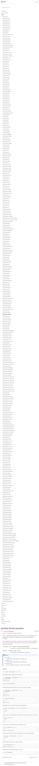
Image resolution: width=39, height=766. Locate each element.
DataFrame (3, 603)
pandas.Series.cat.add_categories (9, 537)
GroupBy (3, 614)
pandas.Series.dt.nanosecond (8, 364)
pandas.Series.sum (6, 205)
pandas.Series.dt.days (6, 421)
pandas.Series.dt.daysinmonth (8, 389)
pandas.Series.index (6, 18)
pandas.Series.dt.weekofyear (8, 367)
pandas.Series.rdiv (6, 102)
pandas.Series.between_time (8, 341)
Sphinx (11, 764)
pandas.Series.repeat (6, 312)
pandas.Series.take (6, 257)
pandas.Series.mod (6, 93)
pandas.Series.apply (6, 130)
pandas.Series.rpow (6, 109)
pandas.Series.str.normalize (7, 471)
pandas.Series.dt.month (7, 353)
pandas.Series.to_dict (6, 583)
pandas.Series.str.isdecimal (7, 524)
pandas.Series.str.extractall (7, 451)
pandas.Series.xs (6, 80)
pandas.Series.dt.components (8, 428)
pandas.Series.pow (6, 95)
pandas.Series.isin (6, 241)
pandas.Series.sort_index (7, 301)
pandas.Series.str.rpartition (7, 485)
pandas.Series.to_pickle (7, 580)
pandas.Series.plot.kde (7, 572)
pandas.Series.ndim (6, 29)
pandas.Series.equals (6, 232)
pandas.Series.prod (6, 194)
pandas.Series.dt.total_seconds (8, 432)
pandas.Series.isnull (6, 284)
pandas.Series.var (6, 207)
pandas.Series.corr (6, 159)
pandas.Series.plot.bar (7, 564)
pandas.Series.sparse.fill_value (8, 551)
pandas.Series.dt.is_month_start (8, 376)
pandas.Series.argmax (7, 296)
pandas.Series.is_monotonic (8, 216)
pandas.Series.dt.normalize (7, 403)
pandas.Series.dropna (6, 275)
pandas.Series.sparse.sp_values (8, 553)
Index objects (3, 608)
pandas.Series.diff (6, 173)
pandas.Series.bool (6, 50)
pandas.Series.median (7, 184)
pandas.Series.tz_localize (7, 337)
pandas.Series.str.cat (6, 437)
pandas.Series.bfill (6, 273)
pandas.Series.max (6, 180)
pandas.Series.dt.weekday (7, 371)
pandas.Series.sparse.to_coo (8, 556)
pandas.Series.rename (7, 248)
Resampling (3, 615)
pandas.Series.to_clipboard (7, 597)
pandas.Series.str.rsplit (7, 494)
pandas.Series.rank (6, 198)
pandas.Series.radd (6, 96)
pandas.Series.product (7, 127)
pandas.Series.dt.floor (7, 408)
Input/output (3, 11)
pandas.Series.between (7, 155)
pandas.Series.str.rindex (7, 481)
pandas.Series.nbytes (6, 27)
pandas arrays (3, 605)
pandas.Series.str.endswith (7, 448)
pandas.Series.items (6, 71)
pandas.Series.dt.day (6, 355)
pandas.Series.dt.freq (6, 394)
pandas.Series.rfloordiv (7, 105)
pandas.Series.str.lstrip (7, 467)
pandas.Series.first (6, 234)
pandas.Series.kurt (6, 177)
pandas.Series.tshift (6, 342)
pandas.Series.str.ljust (6, 464)
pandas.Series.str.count (7, 442)
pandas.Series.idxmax (6, 237)
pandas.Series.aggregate (7, 134)
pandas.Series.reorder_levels (8, 298)
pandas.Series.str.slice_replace (8, 490)
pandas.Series (5, 16)
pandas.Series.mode (6, 187)
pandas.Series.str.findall (7, 455)
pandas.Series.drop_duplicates (8, 228)
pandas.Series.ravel (6, 310)
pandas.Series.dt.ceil (6, 410)
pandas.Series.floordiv (7, 91)
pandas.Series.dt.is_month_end (8, 378)
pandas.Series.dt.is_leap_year (8, 387)
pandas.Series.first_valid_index (8, 330)
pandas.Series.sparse (7, 757)
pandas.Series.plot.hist (7, 571)
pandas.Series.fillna (6, 278)
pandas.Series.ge (6, 121)
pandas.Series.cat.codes (7, 531)
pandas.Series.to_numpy (7, 52)
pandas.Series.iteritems (7, 73)
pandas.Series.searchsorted (8, 309)
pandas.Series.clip (6, 157)
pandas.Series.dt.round (7, 407)
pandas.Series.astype (6, 43)
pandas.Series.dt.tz (6, 392)
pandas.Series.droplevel (7, 227)
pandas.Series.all (6, 150)
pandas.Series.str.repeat (7, 476)
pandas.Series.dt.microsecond (8, 362)
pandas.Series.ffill (6, 276)
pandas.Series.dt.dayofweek (8, 369)
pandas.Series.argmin (6, 294)
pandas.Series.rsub (6, 98)
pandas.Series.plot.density (7, 569)
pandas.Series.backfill (6, 271)
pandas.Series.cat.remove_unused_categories (11, 540)
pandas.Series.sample (6, 253)
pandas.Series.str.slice (6, 489)
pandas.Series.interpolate (7, 280)
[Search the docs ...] (19, 7)
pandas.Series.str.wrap (7, 506)
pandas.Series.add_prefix (7, 266)
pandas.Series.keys (6, 75)
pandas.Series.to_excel (7, 585)
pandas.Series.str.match (7, 469)
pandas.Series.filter (6, 269)
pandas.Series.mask (6, 264)
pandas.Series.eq (6, 125)
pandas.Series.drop (6, 225)
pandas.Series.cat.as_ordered (8, 544)
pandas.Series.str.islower (7, 517)
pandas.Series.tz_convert (7, 335)
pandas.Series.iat (6, 64)
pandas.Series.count (6, 161)
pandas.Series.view (6, 316)
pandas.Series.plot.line (7, 574)
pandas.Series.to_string (7, 596)
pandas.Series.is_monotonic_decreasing (10, 219)
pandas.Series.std (6, 203)
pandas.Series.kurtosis (7, 209)
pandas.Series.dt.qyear (7, 416)
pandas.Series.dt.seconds (7, 423)
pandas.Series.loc (6, 66)
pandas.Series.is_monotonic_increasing (10, 218)
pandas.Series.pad (6, 289)
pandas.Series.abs (6, 148)
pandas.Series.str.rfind (7, 480)
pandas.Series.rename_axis (7, 250)
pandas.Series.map (6, 137)
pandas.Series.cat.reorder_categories (9, 535)
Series (2, 14)
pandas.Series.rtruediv (7, 104)
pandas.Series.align (6, 223)
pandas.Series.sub (6, 84)
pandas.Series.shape (6, 25)
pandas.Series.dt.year (6, 351)
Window (3, 612)
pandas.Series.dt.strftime (7, 405)
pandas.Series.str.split (6, 492)
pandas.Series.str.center (7, 439)
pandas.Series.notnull (6, 287)
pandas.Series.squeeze (7, 314)
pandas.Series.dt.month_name (8, 412)
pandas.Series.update (6, 323)
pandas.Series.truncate (7, 260)
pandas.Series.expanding (7, 143)
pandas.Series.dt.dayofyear (7, 373)
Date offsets (3, 610)
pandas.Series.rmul (6, 100)
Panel (2, 607)
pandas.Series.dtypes (6, 39)
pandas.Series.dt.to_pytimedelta (8, 430)
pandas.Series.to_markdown (8, 601)
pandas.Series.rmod (6, 107)
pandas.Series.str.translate (7, 503)
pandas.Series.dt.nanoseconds (8, 426)
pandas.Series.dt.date (6, 346)
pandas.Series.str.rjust (7, 483)
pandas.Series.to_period (7, 54)
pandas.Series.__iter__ (6, 70)
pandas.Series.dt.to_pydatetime (8, 398)
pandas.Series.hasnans (7, 36)
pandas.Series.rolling (6, 141)
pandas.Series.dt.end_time (7, 419)
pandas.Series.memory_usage (8, 34)
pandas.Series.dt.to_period (7, 396)
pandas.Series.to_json (6, 594)
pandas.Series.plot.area (7, 562)
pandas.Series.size (6, 30)
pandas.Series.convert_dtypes (8, 45)
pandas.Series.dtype (6, 23)
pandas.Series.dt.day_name (8, 414)
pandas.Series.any (6, 152)
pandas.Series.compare (7, 319)
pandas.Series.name (6, 41)
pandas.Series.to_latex (7, 599)
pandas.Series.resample (7, 334)
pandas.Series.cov (6, 162)
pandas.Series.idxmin (6, 239)
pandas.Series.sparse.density (8, 549)
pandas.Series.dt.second (7, 360)
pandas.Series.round (6, 114)
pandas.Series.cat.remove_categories (9, 539)
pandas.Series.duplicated (7, 230)
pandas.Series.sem (6, 200)
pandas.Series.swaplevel (7, 303)
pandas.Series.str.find (6, 453)
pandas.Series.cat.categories (8, 528)
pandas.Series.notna (6, 285)
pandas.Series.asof (6, 326)
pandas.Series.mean (6, 182)
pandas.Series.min (6, 186)
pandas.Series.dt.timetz (7, 350)
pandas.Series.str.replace (7, 478)
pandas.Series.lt (5, 116)
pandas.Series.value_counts (8, 221)
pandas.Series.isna (6, 282)
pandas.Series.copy (6, 48)
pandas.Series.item (6, 79)
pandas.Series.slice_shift (7, 344)
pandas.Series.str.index (7, 458)
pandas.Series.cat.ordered (7, 530)
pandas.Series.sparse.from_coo (8, 555)
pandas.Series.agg (6, 132)
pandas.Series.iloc (6, 68)
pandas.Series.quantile (7, 196)
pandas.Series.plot (6, 560)
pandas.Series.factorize (7, 175)
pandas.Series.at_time (7, 339)
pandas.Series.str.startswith (8, 496)
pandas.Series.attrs (6, 558)
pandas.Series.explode (7, 307)
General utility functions (5, 621)
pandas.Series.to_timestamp (8, 55)
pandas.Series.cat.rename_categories (9, 533)
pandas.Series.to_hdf (6, 590)
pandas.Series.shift (6, 328)
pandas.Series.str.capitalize (7, 433)
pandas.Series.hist (6, 578)
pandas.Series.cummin (7, 166)
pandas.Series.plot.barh (7, 565)
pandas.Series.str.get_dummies (8, 526)
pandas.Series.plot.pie (7, 576)
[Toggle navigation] (36, 2)
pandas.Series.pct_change (7, 193)
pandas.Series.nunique (7, 212)
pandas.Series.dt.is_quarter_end (8, 382)
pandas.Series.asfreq (6, 325)
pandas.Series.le (5, 120)
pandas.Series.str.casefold (7, 435)
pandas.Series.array (6, 20)
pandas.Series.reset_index (7, 252)
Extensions (3, 623)
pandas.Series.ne (6, 123)
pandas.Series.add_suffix (7, 268)
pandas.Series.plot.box (7, 567)
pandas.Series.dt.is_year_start (8, 383)
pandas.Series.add (6, 82)
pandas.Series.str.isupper (7, 519)
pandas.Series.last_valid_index (8, 332)
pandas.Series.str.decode (7, 444)
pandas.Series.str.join (6, 460)
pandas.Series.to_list (6, 57)
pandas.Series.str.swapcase (7, 499)
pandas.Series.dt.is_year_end (8, 385)
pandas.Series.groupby (7, 139)
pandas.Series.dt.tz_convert (8, 401)
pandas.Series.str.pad (6, 473)
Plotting (2, 619)
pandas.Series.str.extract (7, 449)
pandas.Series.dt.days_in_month (8, 391)
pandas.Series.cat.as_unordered (8, 546)
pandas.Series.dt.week (7, 366)
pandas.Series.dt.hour (7, 357)
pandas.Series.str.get (6, 457)
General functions (4, 12)
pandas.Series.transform (7, 136)
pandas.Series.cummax (7, 164)
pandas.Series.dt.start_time (8, 417)
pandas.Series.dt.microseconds (8, 424)
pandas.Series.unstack (7, 305)
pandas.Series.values (6, 22)
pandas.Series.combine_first (8, 112)
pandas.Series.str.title (6, 501)
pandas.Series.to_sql (6, 592)
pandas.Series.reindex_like (7, 246)
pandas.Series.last (6, 243)
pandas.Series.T (5, 32)
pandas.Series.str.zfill (6, 508)
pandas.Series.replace (6, 291)
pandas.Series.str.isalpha (7, 512)
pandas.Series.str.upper (7, 505)
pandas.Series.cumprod (7, 168)
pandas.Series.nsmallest (7, 191)
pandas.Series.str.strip (7, 498)
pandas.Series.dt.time (6, 348)
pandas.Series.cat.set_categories (8, 542)
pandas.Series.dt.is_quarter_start (8, 380)
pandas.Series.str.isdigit (7, 514)
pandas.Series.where (6, 262)
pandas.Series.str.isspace (7, 515)
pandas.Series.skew (6, 202)
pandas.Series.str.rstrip (7, 487)
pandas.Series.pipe (6, 146)
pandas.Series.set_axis (7, 255)
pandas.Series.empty (6, 38)
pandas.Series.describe (7, 171)
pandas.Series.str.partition (7, 474)
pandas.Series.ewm (6, 145)
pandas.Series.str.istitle (7, 521)
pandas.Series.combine (7, 111)
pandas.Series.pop (6, 77)
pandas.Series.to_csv (6, 581)
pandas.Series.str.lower (7, 465)
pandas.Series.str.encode (7, 446)
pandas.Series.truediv (6, 89)
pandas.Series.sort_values (7, 300)
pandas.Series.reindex (7, 244)
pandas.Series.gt (6, 118)
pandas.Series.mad (6, 178)
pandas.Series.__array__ (7, 59)
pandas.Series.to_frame (7, 587)
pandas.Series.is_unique (7, 214)
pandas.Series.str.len (6, 462)
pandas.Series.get (6, 61)
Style (2, 617)
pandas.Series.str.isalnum (7, 510)
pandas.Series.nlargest (7, 189)
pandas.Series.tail (6, 259)
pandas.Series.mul (6, 86)
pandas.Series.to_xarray (7, 588)
